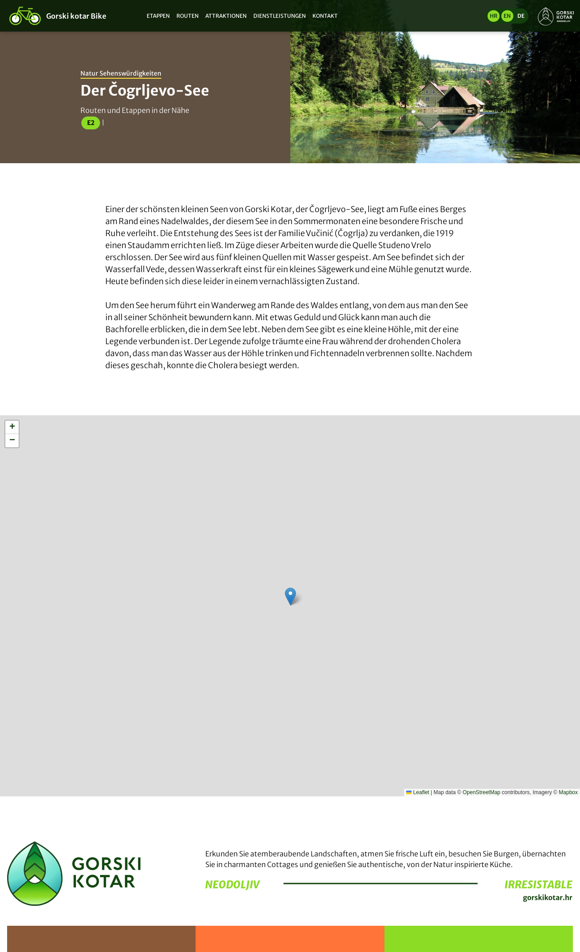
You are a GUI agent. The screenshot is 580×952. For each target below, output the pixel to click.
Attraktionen (226, 15)
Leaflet (417, 792)
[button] (290, 596)
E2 (91, 123)
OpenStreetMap (481, 792)
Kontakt (325, 15)
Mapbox (568, 792)
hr (493, 15)
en (507, 15)
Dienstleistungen (279, 15)
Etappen (158, 15)
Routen (187, 15)
